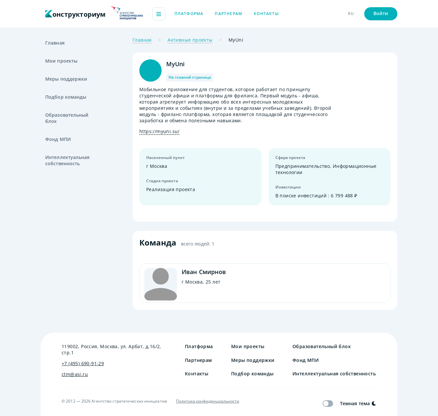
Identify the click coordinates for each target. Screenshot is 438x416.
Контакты (266, 13)
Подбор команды (65, 97)
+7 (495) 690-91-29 (83, 363)
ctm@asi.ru (75, 374)
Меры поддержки (66, 79)
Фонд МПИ (58, 139)
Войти (380, 13)
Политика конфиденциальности (207, 401)
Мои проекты (61, 61)
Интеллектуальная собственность (67, 160)
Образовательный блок (67, 118)
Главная (55, 43)
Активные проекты (190, 40)
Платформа (189, 13)
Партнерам (228, 13)
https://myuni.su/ (159, 131)
